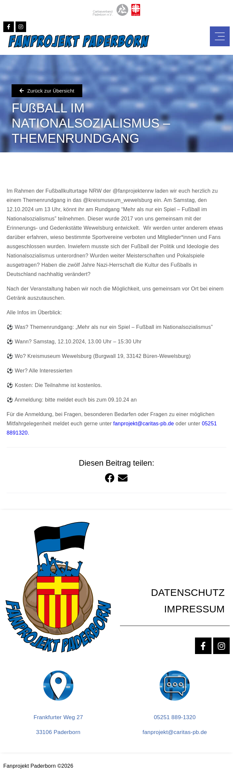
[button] (110, 478)
